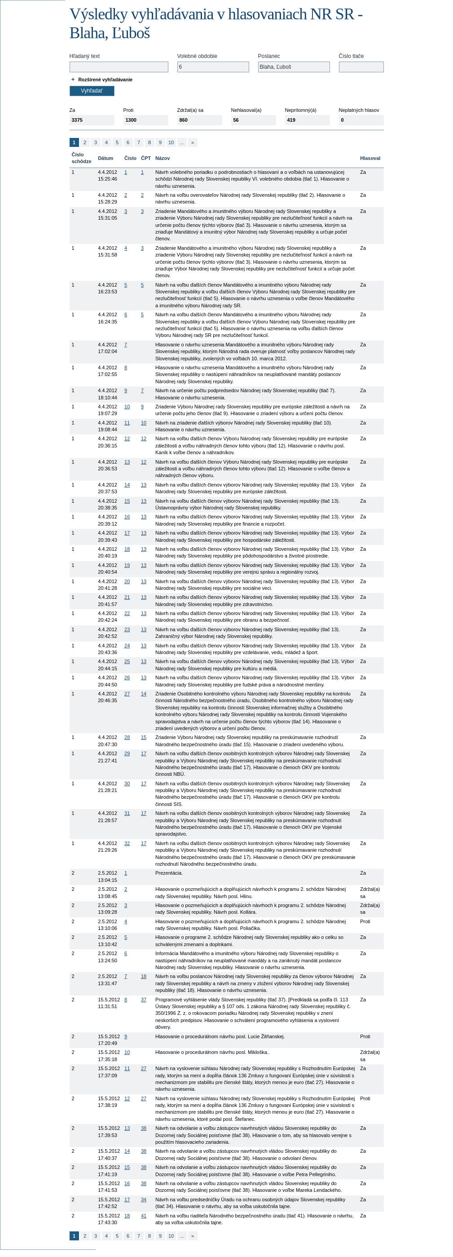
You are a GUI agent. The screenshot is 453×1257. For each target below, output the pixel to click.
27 (127, 693)
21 (127, 597)
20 (127, 581)
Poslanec (269, 56)
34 (143, 1199)
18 (127, 549)
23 (127, 629)
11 (127, 422)
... (182, 142)
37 (143, 999)
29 (127, 753)
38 (143, 1128)
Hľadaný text (85, 56)
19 (127, 565)
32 (127, 843)
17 (127, 533)
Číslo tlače (351, 56)
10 (171, 142)
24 (127, 645)
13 (127, 462)
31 (127, 813)
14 (127, 484)
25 (127, 661)
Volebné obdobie (197, 56)
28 (127, 737)
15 (127, 501)
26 (127, 677)
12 (127, 438)
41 (143, 1215)
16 (127, 516)
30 (127, 783)
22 (127, 613)
